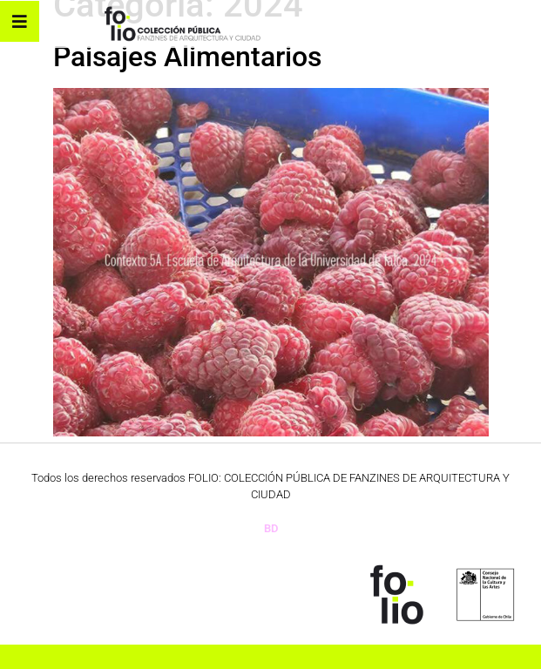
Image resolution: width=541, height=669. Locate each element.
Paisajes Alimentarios (187, 56)
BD (271, 528)
